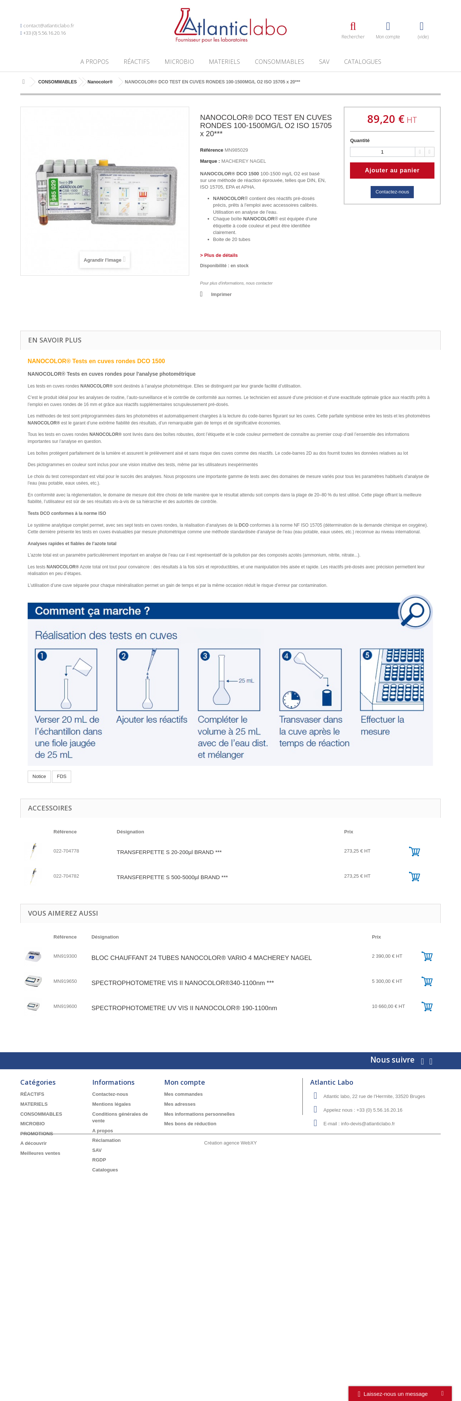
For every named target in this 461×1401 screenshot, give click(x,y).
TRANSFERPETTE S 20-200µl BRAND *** (169, 852)
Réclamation (106, 1140)
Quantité (360, 140)
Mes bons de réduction (190, 1123)
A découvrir (33, 1143)
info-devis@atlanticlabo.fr (368, 1123)
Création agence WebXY (230, 1196)
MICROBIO (179, 62)
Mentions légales (111, 1104)
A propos (94, 62)
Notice (39, 776)
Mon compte (184, 1082)
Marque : (210, 161)
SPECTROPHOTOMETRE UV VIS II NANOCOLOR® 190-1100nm (184, 1008)
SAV (324, 62)
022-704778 (66, 851)
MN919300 (65, 956)
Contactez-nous (392, 192)
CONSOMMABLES (279, 62)
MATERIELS (224, 62)
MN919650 (65, 981)
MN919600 (65, 1006)
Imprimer (221, 294)
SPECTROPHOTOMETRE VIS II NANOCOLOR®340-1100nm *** (182, 983)
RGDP (99, 1160)
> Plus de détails (219, 255)
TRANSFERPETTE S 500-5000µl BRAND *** (172, 877)
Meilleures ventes (40, 1153)
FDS (61, 776)
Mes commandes (183, 1094)
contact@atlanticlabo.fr (48, 25)
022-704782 (66, 876)
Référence (211, 150)
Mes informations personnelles (199, 1114)
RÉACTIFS (137, 62)
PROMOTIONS (36, 1133)
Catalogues (362, 62)
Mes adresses (179, 1104)
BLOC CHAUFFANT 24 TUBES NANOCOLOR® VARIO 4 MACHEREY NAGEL (201, 957)
